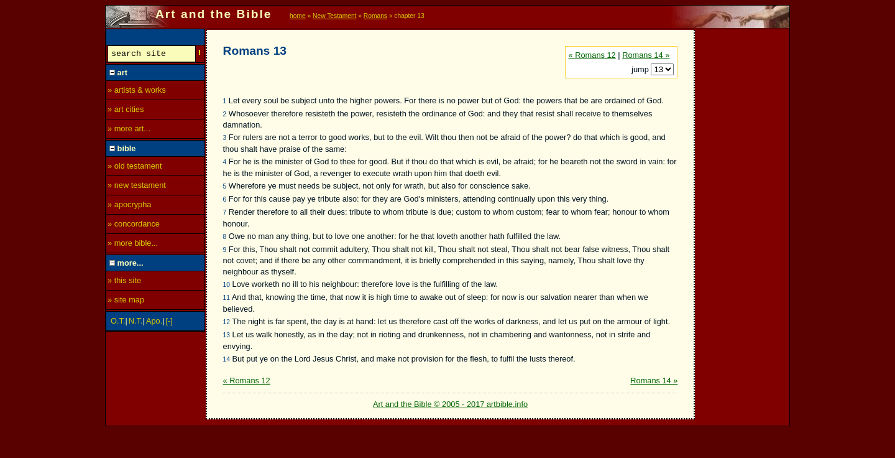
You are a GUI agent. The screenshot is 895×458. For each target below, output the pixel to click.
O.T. (118, 322)
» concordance (134, 225)
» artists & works (137, 91)
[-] (169, 322)
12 (226, 322)
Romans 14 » (645, 55)
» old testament (135, 167)
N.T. (136, 322)
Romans (375, 15)
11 (226, 297)
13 (226, 335)
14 (226, 359)
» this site (124, 282)
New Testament (334, 15)
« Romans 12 (592, 55)
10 (226, 284)
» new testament (137, 187)
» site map (126, 301)
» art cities (126, 111)
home (298, 15)
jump (641, 69)
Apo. (154, 322)
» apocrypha (129, 206)
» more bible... (133, 245)
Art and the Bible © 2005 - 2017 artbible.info (450, 404)
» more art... (129, 130)
